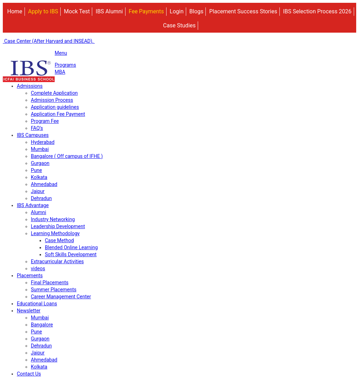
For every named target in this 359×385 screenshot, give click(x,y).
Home (14, 11)
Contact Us (29, 374)
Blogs (196, 11)
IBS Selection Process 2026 (317, 11)
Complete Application (54, 93)
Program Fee (45, 121)
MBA (60, 72)
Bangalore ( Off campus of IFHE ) (67, 156)
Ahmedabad (44, 184)
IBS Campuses (33, 135)
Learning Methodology (55, 233)
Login (176, 11)
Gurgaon (40, 163)
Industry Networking (53, 219)
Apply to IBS (43, 11)
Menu (61, 53)
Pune (36, 170)
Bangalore (42, 324)
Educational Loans (37, 303)
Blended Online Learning (71, 247)
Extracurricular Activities (57, 261)
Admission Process (52, 100)
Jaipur (38, 191)
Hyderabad (42, 142)
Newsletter (28, 310)
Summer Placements (53, 289)
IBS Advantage (33, 205)
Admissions (30, 86)
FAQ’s (37, 128)
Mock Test (77, 11)
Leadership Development (58, 226)
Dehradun (41, 198)
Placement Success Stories (243, 11)
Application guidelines (55, 107)
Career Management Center (61, 296)
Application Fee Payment (58, 114)
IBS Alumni (109, 11)
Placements (30, 275)
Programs (65, 65)
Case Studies (179, 25)
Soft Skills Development (70, 254)
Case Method (59, 240)
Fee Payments (146, 11)
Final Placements (49, 282)
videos (38, 268)
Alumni (38, 212)
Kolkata (39, 177)
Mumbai (40, 149)
